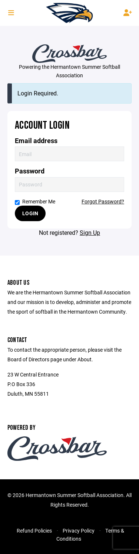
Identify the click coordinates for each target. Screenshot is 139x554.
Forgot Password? (103, 201)
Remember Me (35, 201)
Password (29, 171)
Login (30, 213)
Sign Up (90, 232)
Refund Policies (34, 530)
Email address (36, 140)
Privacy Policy (79, 530)
